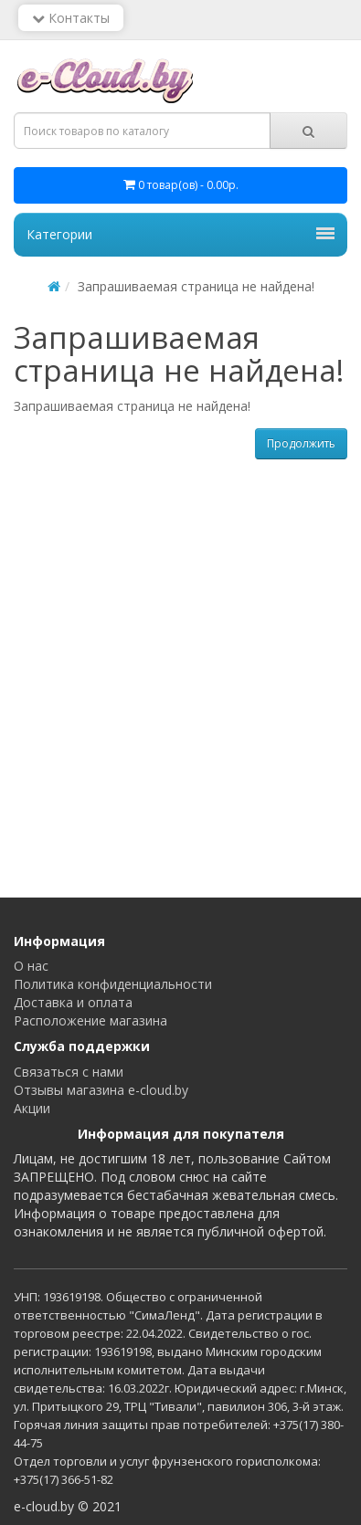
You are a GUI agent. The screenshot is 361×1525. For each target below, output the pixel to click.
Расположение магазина (90, 1020)
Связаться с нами (68, 1071)
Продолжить (301, 443)
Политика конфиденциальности (113, 984)
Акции (32, 1108)
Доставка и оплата (73, 1002)
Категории (180, 234)
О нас (31, 965)
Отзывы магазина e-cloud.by (101, 1090)
